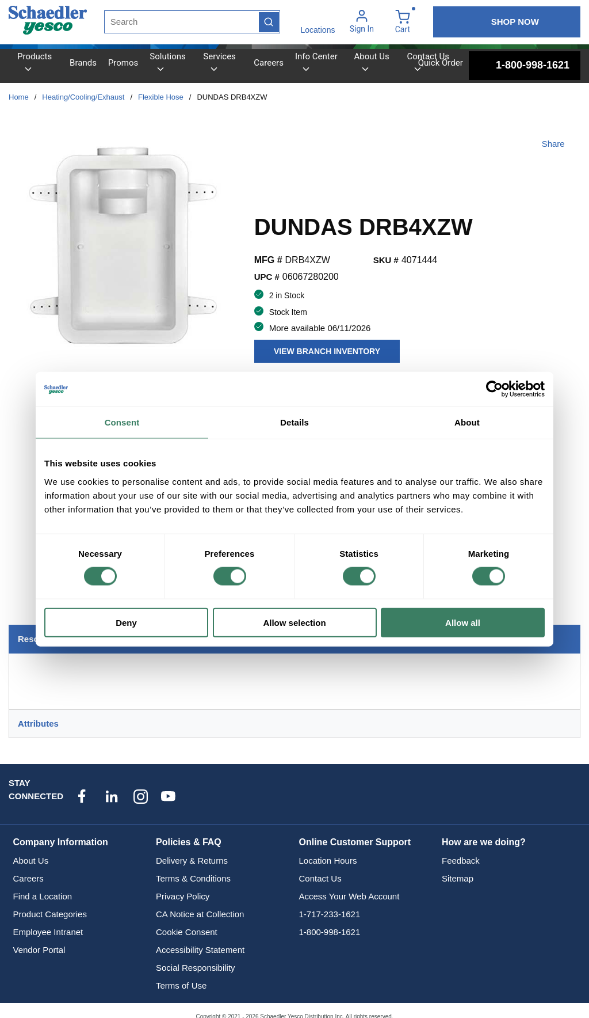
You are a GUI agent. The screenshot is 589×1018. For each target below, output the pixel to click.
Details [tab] (294, 422)
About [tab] (467, 422)
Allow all (462, 622)
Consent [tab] (122, 422)
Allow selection (294, 622)
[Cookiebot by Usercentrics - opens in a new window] (494, 389)
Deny (126, 622)
